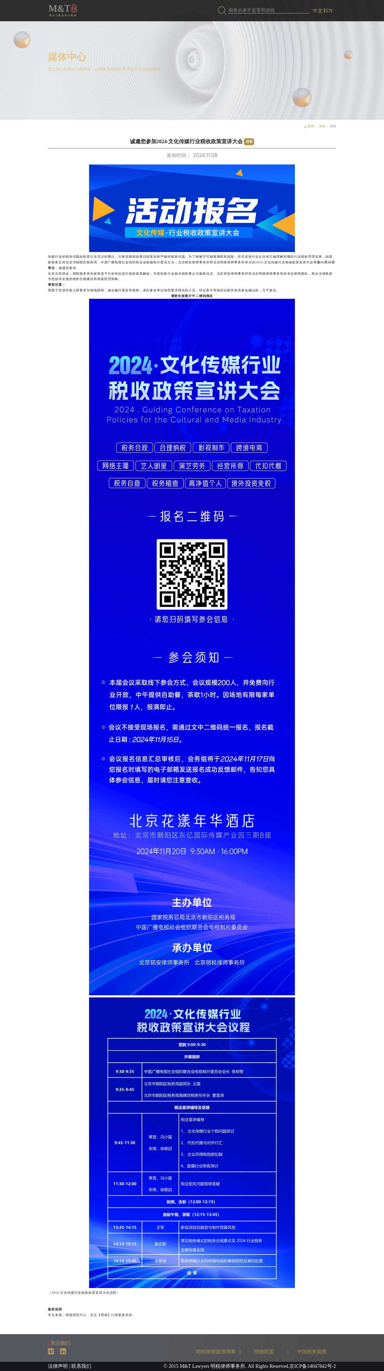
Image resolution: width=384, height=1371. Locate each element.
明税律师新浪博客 (216, 1351)
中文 (318, 10)
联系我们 (81, 1366)
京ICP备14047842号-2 (312, 1366)
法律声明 (58, 1366)
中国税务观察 (312, 1351)
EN (329, 10)
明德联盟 (264, 1351)
